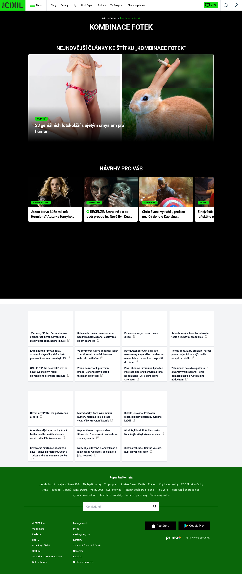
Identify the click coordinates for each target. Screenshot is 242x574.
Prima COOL (109, 18)
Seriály (64, 5)
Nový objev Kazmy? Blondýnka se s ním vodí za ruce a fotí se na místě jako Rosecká (97, 452)
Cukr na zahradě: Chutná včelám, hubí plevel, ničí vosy (143, 450)
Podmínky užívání (41, 545)
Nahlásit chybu (39, 562)
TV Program (116, 5)
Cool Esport (87, 5)
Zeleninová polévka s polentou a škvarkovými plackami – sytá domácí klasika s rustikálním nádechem (189, 374)
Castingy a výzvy (81, 534)
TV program (111, 484)
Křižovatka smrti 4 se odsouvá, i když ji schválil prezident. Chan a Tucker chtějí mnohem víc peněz (48, 453)
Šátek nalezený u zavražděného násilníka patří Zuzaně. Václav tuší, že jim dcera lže (97, 337)
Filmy (53, 5)
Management (80, 523)
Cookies (36, 551)
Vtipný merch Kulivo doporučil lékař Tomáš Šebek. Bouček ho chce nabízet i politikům (97, 354)
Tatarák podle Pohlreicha (139, 489)
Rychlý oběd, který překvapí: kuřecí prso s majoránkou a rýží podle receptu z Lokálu (191, 354)
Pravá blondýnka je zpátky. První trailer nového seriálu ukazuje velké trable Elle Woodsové (48, 434)
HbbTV (35, 540)
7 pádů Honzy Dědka (75, 489)
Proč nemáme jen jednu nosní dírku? (141, 335)
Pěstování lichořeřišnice (185, 489)
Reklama (36, 534)
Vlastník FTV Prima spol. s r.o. (47, 556)
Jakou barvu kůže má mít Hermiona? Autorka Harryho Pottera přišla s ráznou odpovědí (51, 214)
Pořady (102, 5)
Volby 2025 (97, 489)
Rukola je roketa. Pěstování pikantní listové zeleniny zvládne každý (143, 417)
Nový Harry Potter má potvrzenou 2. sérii (49, 415)
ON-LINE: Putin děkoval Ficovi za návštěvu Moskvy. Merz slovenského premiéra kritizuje (49, 372)
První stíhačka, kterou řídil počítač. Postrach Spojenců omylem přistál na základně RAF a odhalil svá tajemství (144, 374)
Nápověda (78, 551)
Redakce (77, 556)
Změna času (128, 484)
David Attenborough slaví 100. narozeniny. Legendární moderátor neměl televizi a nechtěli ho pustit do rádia (144, 356)
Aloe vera (162, 489)
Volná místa (38, 528)
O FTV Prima (38, 523)
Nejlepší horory (92, 484)
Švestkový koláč (160, 495)
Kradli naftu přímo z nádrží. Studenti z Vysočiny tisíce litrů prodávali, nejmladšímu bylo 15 (50, 354)
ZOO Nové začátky (192, 484)
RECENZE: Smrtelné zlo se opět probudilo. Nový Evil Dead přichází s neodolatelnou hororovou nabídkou (108, 214)
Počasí (152, 484)
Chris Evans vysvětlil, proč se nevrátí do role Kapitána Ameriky (163, 214)
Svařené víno (113, 489)
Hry (75, 5)
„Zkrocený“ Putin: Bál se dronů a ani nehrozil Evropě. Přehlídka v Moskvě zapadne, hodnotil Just (50, 337)
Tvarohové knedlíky (111, 495)
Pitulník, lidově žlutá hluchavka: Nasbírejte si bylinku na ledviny (144, 432)
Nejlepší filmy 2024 (69, 484)
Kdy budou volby (168, 484)
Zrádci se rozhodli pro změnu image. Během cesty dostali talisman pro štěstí (93, 372)
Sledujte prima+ (136, 5)
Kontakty (77, 540)
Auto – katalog (51, 489)
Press (76, 528)
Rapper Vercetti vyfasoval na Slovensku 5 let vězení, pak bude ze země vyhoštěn (97, 434)
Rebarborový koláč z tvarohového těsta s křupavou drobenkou (190, 335)
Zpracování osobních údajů (86, 545)
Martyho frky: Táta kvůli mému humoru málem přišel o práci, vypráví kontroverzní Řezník (95, 417)
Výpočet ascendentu (85, 495)
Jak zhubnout (47, 484)
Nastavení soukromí (83, 562)
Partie (141, 484)
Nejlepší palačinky (136, 495)
